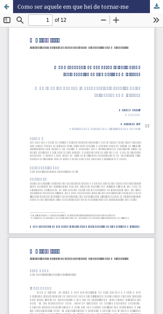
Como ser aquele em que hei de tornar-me (73, 6)
